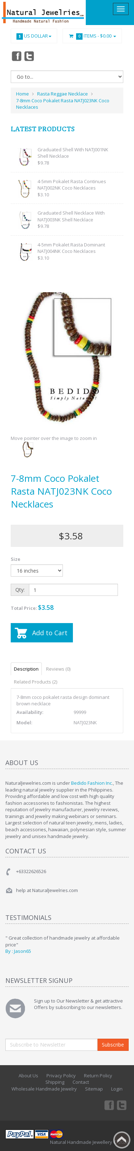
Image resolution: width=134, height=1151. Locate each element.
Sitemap (94, 1089)
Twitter (29, 55)
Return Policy (98, 1075)
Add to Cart (50, 632)
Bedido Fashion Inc (91, 783)
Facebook (16, 55)
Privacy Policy (61, 1075)
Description (26, 669)
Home (22, 93)
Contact (81, 1082)
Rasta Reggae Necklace (62, 93)
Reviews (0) (58, 669)
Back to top (121, 1140)
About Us (28, 1075)
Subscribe (113, 1044)
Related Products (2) (35, 682)
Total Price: (32, 607)
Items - (92, 36)
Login (117, 1089)
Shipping (54, 1082)
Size (15, 559)
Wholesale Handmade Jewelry (44, 1089)
